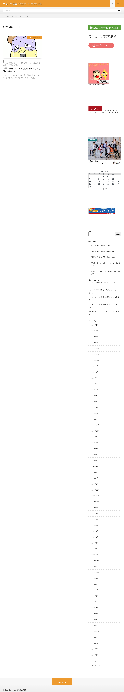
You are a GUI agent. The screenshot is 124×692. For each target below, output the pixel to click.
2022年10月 (95, 570)
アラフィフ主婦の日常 (21, 63)
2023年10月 (95, 500)
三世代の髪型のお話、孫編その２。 (103, 251)
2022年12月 (95, 558)
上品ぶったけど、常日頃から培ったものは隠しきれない (21, 71)
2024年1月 (94, 482)
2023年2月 (94, 547)
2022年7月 (94, 588)
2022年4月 (94, 605)
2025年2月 (94, 406)
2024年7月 (94, 447)
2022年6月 (94, 593)
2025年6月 (94, 383)
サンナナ (116, 304)
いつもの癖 (32, 63)
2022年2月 (94, 617)
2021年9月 (94, 646)
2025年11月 (95, 354)
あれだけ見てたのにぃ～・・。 (99, 311)
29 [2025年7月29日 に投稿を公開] (94, 187)
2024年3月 (94, 471)
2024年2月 (94, 476)
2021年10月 (95, 640)
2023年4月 (94, 535)
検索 (90, 232)
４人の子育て (9, 63)
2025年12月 (95, 348)
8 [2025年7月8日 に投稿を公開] (94, 179)
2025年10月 (95, 359)
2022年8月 (94, 582)
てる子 (115, 297)
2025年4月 (94, 394)
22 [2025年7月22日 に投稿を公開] (94, 184)
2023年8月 (94, 511)
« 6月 (102, 189)
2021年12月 (95, 628)
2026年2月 (94, 336)
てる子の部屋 (21, 687)
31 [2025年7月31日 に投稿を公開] (104, 187)
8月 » (107, 189)
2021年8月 (94, 652)
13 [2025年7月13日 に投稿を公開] (118, 179)
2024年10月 (95, 430)
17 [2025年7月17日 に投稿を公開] (104, 182)
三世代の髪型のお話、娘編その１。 (103, 257)
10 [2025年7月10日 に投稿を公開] (104, 179)
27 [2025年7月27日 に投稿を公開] (118, 184)
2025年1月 (94, 412)
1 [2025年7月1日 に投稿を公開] (94, 177)
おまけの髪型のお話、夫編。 (101, 245)
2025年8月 (94, 371)
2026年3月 (94, 330)
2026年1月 (94, 342)
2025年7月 (94, 377)
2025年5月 (94, 389)
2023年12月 (95, 488)
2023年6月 (94, 523)
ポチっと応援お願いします (97, 85)
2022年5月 (94, 599)
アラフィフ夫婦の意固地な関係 (99, 297)
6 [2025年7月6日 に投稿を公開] (117, 177)
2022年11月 (95, 564)
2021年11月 (95, 634)
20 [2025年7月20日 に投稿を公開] (118, 182)
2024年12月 (95, 418)
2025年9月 (94, 365)
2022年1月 (94, 623)
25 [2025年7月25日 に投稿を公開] (108, 184)
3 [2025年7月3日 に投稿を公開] (103, 177)
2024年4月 (94, 465)
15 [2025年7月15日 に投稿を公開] (94, 182)
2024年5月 (94, 459)
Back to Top (62, 679)
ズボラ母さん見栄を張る (14, 65)
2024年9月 (94, 435)
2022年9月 (94, 576)
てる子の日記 (35, 38)
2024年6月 (94, 453)
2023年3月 (94, 541)
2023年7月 (94, 517)
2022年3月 (94, 611)
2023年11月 (95, 494)
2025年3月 (94, 400)
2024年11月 (95, 424)
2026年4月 (94, 324)
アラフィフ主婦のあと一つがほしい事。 (102, 282)
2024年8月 (94, 441)
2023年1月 (94, 552)
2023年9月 (94, 506)
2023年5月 (94, 529)
